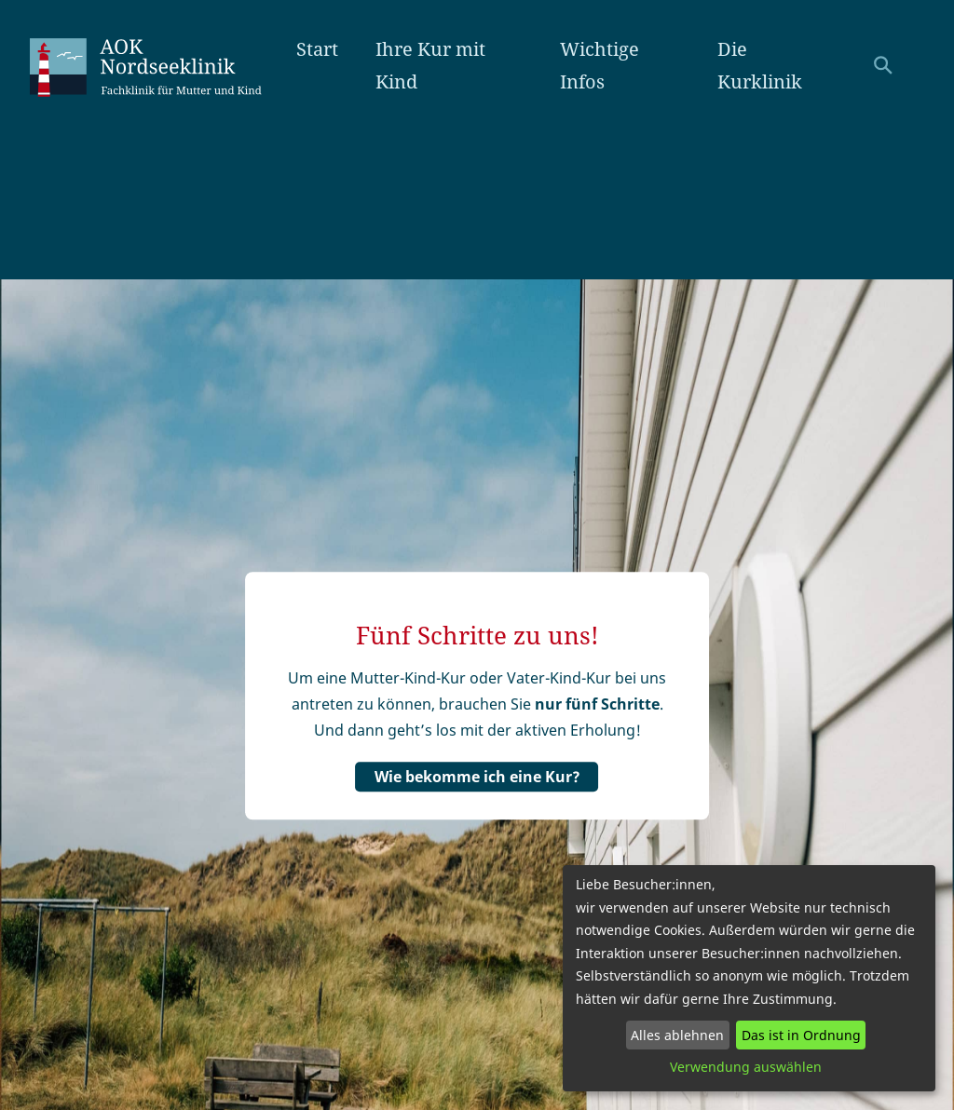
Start (317, 48)
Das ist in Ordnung (801, 1035)
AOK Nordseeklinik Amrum (163, 65)
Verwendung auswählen (746, 1067)
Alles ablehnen (677, 1035)
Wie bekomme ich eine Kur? (477, 776)
